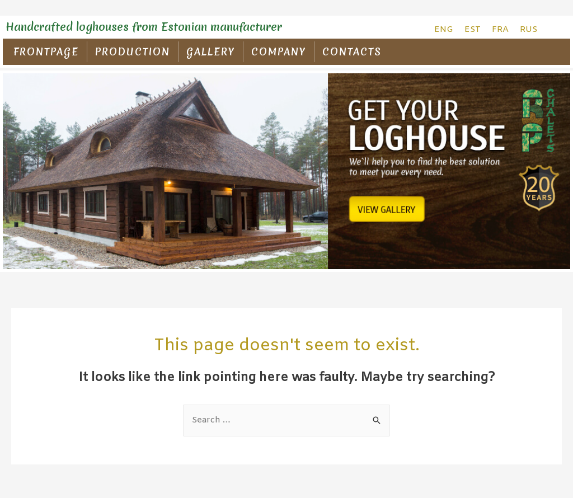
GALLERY (210, 52)
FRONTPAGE (46, 52)
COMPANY (278, 52)
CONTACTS (352, 52)
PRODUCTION (132, 52)
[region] (286, 171)
